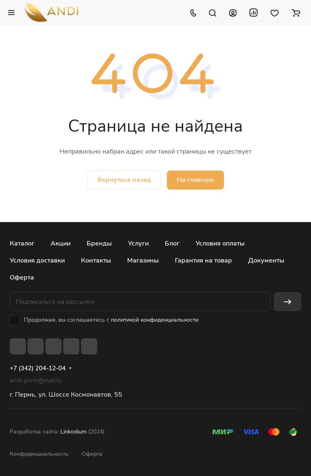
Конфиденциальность (39, 454)
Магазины (143, 260)
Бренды (99, 243)
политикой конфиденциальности (154, 320)
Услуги (138, 243)
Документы (266, 260)
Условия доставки (37, 260)
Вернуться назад (124, 179)
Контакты (96, 260)
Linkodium (73, 431)
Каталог (22, 243)
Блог (172, 243)
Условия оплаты (220, 243)
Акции (60, 243)
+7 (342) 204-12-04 (38, 368)
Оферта (22, 277)
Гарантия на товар (203, 260)
